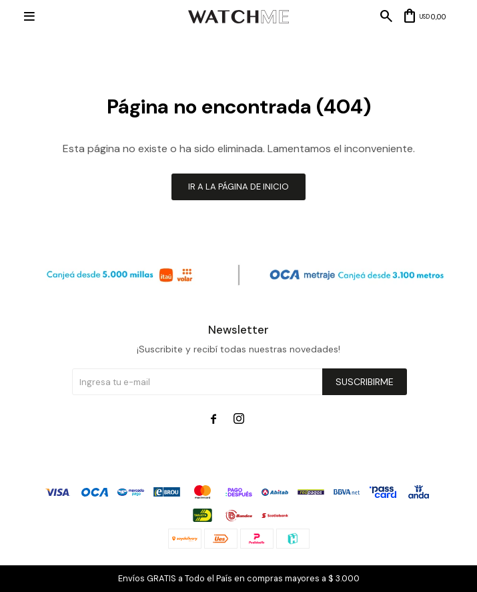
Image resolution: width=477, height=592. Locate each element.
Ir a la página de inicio (238, 186)
